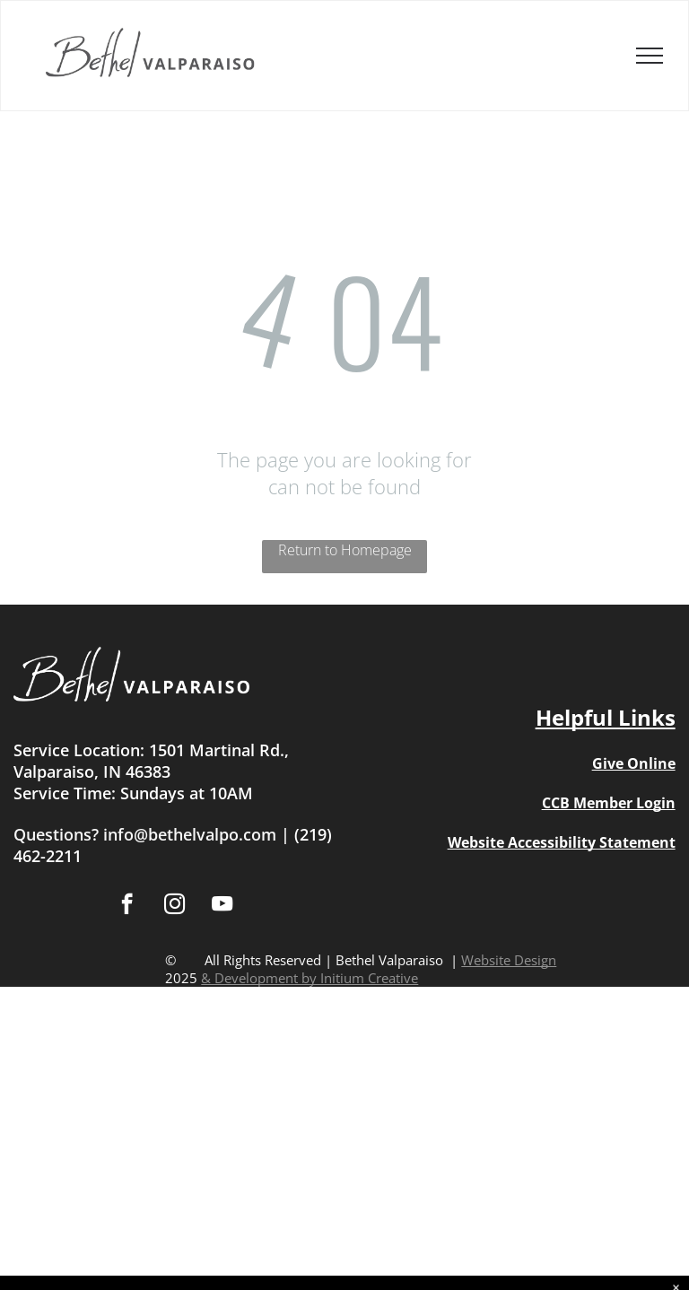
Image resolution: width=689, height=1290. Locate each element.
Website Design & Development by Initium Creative (378, 969)
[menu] (649, 55)
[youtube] (222, 906)
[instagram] (174, 906)
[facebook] (127, 906)
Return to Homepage (345, 550)
